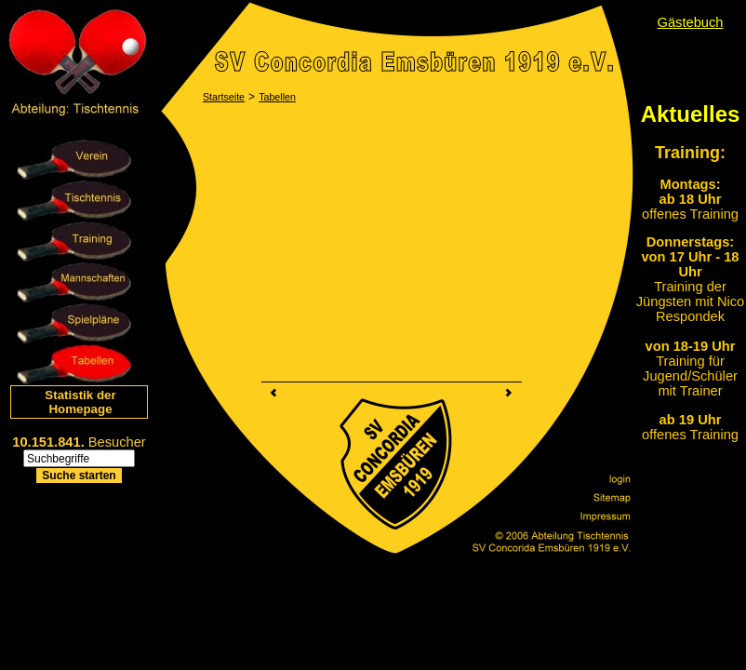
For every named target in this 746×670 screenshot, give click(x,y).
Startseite (224, 96)
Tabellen (277, 96)
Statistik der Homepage (80, 402)
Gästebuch (691, 22)
